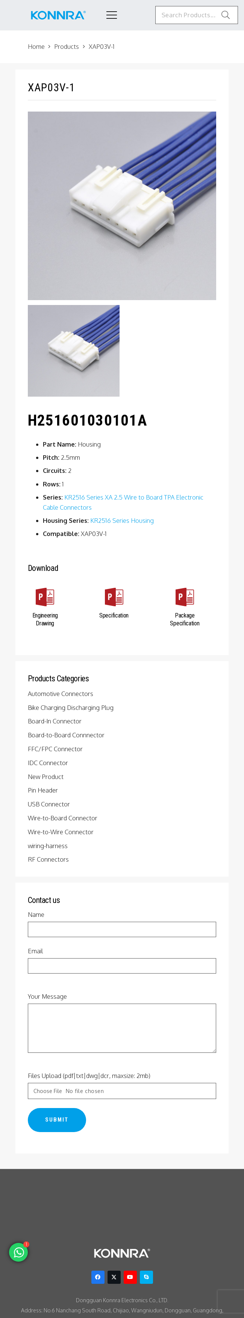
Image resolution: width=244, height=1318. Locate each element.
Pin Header (44, 790)
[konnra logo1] (58, 15)
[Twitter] (114, 1277)
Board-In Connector (55, 721)
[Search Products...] (193, 15)
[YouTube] (130, 1277)
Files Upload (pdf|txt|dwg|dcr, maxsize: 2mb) (122, 1086)
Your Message (122, 1023)
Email (122, 961)
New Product (46, 776)
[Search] (225, 15)
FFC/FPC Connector (57, 749)
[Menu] (105, 15)
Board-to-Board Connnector (66, 735)
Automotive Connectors (60, 693)
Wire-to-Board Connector (63, 818)
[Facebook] (98, 1277)
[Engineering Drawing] (46, 598)
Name (122, 925)
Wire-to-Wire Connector (61, 832)
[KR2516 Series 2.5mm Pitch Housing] (74, 351)
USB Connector (50, 804)
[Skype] (146, 1277)
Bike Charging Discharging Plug (72, 707)
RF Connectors (49, 859)
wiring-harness (49, 845)
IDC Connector (49, 762)
